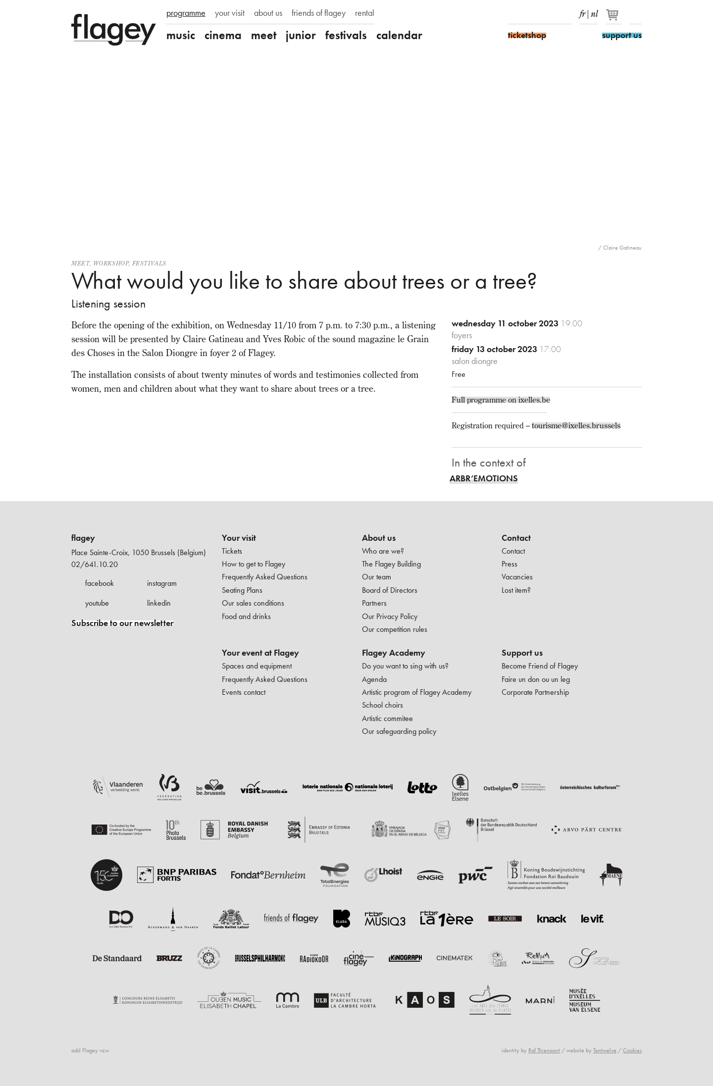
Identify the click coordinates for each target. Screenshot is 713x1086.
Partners (374, 603)
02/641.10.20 (94, 564)
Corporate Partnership (535, 692)
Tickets (232, 551)
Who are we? (383, 551)
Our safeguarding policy (399, 731)
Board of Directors (389, 590)
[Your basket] (614, 19)
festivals (346, 35)
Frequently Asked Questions (264, 576)
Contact (516, 538)
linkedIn (566, 14)
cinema (223, 35)
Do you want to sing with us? (405, 666)
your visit (230, 13)
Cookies (632, 1050)
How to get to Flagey (253, 564)
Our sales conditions (253, 603)
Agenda (374, 679)
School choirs (382, 705)
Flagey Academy (393, 653)
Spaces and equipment (257, 666)
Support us (522, 653)
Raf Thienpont (544, 1050)
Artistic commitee (387, 718)
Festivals (149, 263)
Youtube (549, 14)
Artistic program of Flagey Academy (416, 692)
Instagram (531, 14)
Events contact (243, 692)
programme (185, 13)
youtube (97, 603)
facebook (99, 583)
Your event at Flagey (260, 653)
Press (509, 564)
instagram (162, 583)
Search (636, 14)
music (180, 35)
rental (364, 13)
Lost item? (516, 590)
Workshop (111, 263)
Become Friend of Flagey (540, 666)
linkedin (159, 603)
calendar (399, 35)
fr (582, 12)
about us (268, 13)
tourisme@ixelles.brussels (576, 425)
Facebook (514, 14)
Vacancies (517, 576)
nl (594, 12)
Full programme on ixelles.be (501, 400)
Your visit (239, 538)
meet (263, 35)
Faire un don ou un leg (536, 679)
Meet (80, 263)
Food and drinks (246, 616)
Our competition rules (394, 629)
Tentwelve (604, 1050)
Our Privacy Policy (389, 616)
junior (301, 35)
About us (379, 538)
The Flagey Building (391, 564)
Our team (376, 576)
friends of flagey (319, 13)
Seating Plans (242, 590)
